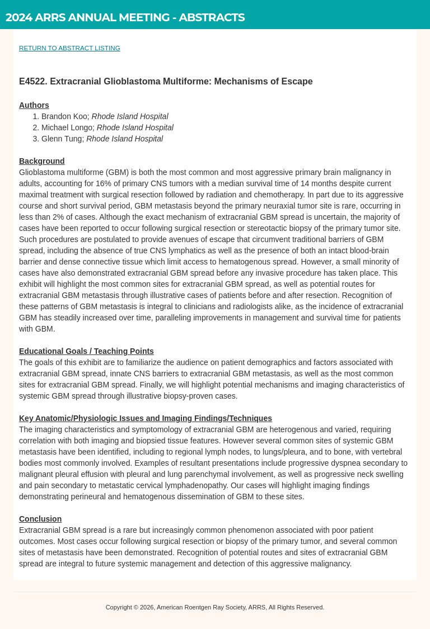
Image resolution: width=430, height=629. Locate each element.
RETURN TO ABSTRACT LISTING (69, 47)
